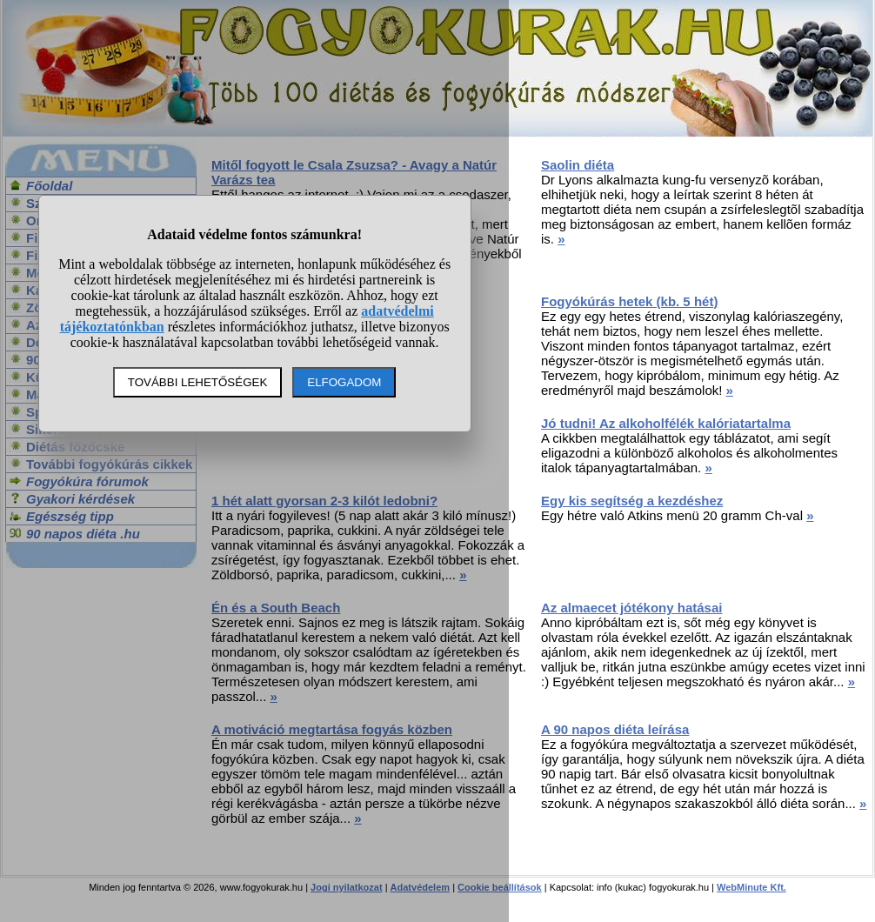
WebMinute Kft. (751, 887)
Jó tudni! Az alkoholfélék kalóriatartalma (666, 423)
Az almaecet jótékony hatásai (631, 607)
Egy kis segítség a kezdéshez (632, 500)
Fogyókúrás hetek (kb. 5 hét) (629, 301)
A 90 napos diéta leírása (615, 729)
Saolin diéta (577, 164)
